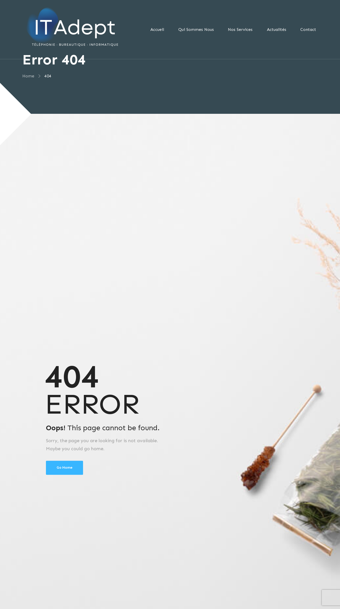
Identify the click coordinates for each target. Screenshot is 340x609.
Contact (308, 29)
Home (28, 76)
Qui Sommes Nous (196, 29)
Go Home (64, 467)
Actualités (276, 29)
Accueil (157, 29)
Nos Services (240, 29)
